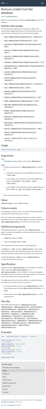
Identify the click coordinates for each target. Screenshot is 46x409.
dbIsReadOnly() (6, 316)
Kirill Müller (10, 402)
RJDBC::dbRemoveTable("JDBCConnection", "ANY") (21, 101)
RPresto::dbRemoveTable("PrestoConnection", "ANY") (23, 128)
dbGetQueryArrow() (28, 314)
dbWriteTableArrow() (8, 327)
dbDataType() (22, 309)
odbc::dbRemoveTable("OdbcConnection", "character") (23, 84)
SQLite (24, 336)
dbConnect (10, 336)
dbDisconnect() (34, 309)
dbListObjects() (7, 318)
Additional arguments (9, 383)
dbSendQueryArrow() (20, 323)
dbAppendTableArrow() (22, 307)
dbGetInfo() (5, 314)
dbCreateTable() (36, 307)
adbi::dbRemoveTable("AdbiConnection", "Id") (20, 40)
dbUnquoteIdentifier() (9, 325)
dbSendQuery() (6, 323)
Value (4, 377)
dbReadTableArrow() (35, 320)
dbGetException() (30, 311)
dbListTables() (32, 318)
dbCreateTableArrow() (9, 309)
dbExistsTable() (17, 311)
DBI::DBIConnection (11, 161)
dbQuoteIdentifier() (29, 167)
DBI (2, 3)
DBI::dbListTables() (20, 270)
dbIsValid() (18, 316)
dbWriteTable (6, 344)
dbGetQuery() (15, 314)
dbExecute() (5, 311)
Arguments (6, 373)
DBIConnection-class (29, 305)
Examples (6, 392)
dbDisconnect (6, 357)
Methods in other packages (11, 367)
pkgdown (11, 405)
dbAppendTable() (7, 307)
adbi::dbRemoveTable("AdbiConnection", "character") (23, 37)
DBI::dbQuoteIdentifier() (10, 222)
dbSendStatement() (34, 323)
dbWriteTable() (31, 20)
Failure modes (7, 380)
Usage (4, 370)
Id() (13, 179)
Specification (7, 386)
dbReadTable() (22, 320)
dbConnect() (36, 161)
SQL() (13, 187)
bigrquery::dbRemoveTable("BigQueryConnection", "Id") (24, 62)
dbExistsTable (7, 340)
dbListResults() (20, 318)
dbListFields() (28, 316)
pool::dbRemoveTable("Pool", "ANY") (17, 87)
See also (5, 389)
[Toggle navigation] (42, 3)
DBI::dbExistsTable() (9, 272)
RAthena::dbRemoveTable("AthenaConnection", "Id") (22, 97)
